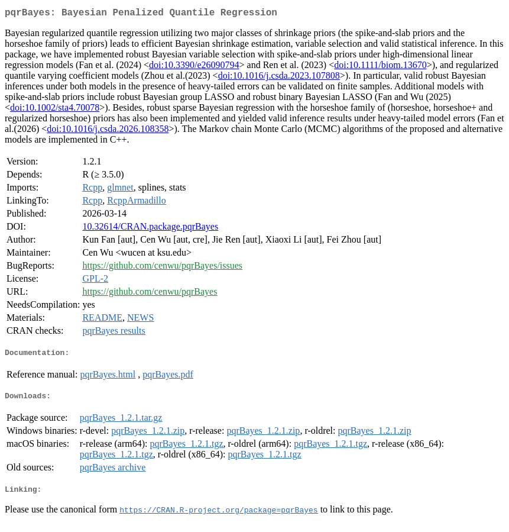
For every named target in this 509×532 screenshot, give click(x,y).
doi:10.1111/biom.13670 (380, 67)
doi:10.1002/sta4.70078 (54, 110)
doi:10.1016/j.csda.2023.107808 (279, 78)
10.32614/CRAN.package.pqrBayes (150, 229)
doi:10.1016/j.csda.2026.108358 (107, 131)
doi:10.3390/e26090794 (194, 67)
